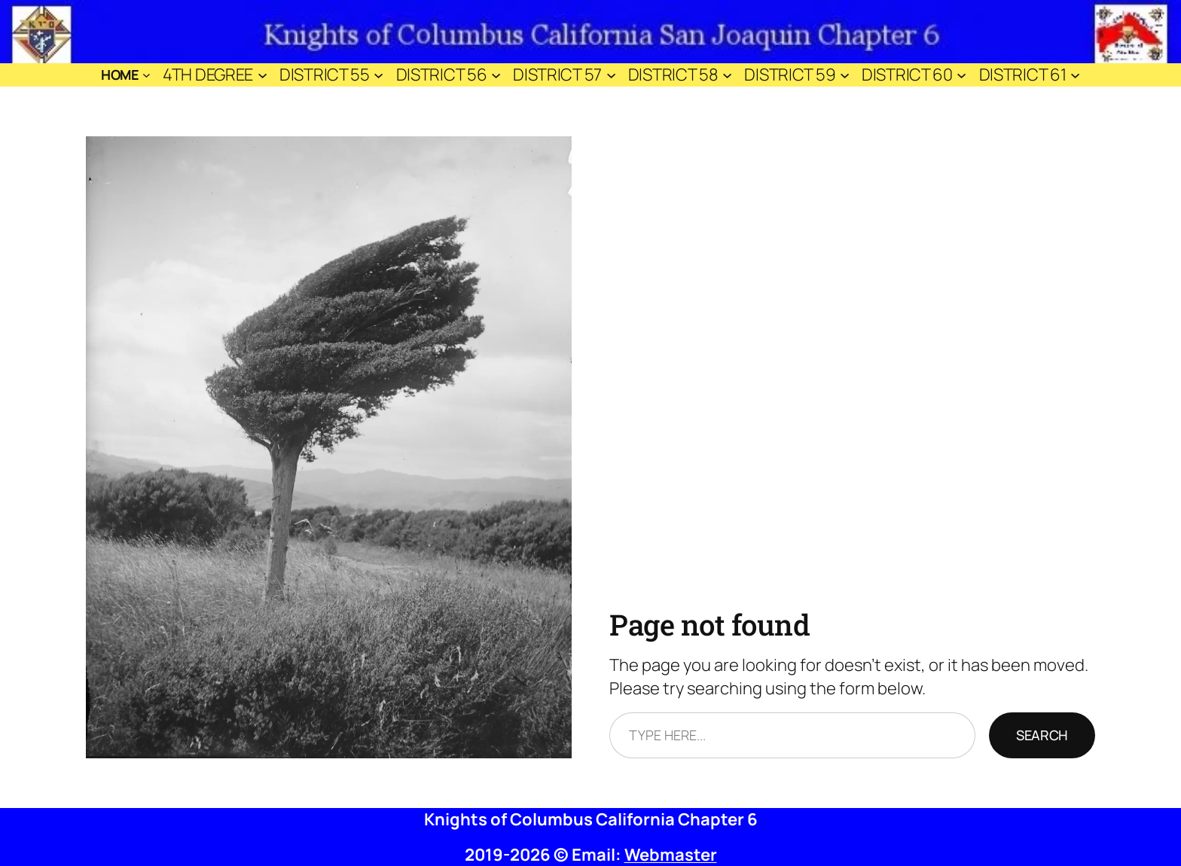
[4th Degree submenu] (262, 75)
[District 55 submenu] (378, 75)
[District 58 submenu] (727, 75)
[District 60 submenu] (961, 75)
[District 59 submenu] (845, 75)
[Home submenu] (146, 75)
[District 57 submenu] (611, 75)
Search (1042, 735)
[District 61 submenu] (1075, 75)
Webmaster (670, 854)
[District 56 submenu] (496, 75)
